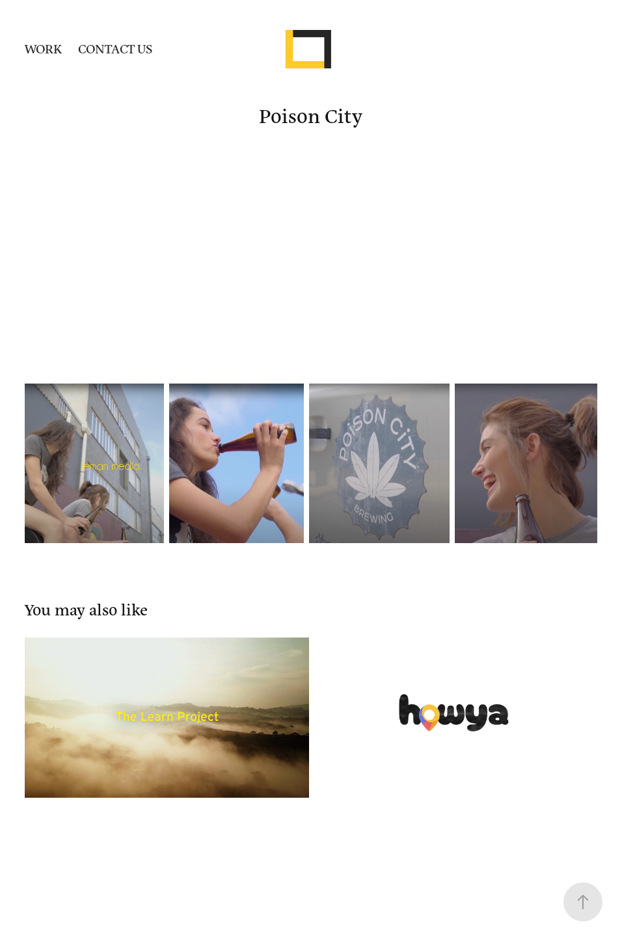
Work (43, 48)
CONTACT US (115, 48)
